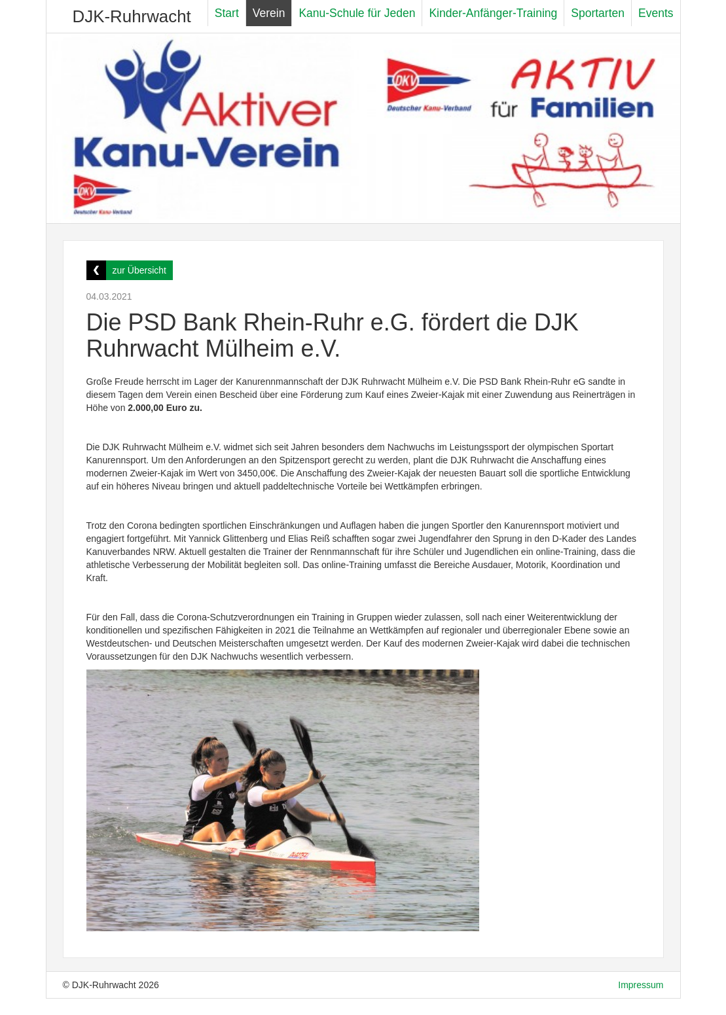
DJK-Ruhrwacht (132, 16)
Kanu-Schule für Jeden (357, 13)
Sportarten (598, 13)
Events (656, 13)
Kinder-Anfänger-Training (493, 13)
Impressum (640, 985)
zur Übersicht (139, 270)
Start (227, 13)
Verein (269, 13)
